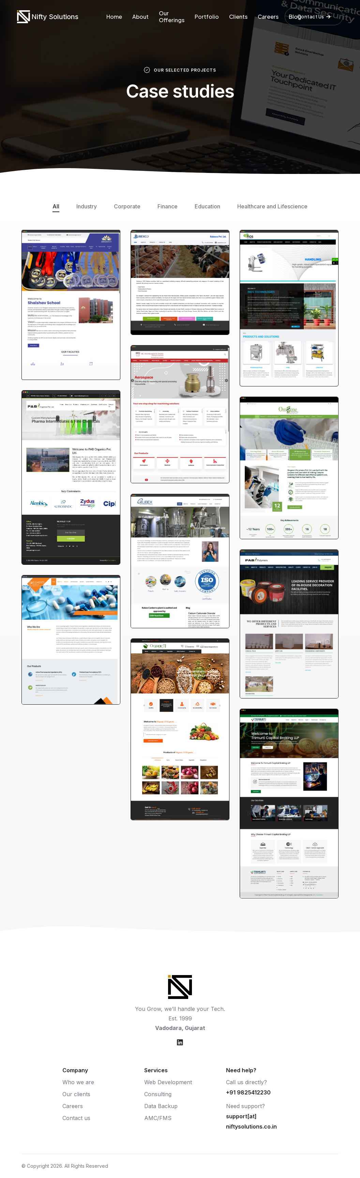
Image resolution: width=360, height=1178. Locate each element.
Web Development (168, 1082)
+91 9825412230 (248, 1092)
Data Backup (161, 1106)
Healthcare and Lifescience (272, 206)
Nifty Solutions (54, 17)
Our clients (76, 1094)
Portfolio (207, 16)
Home (114, 16)
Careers (268, 16)
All (55, 206)
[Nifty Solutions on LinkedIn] (180, 1042)
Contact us (76, 1118)
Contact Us (314, 16)
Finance (168, 206)
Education (207, 206)
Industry (86, 206)
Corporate (127, 206)
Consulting (157, 1094)
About (140, 16)
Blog (295, 16)
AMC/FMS (157, 1118)
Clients (238, 16)
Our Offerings (171, 17)
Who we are (78, 1082)
